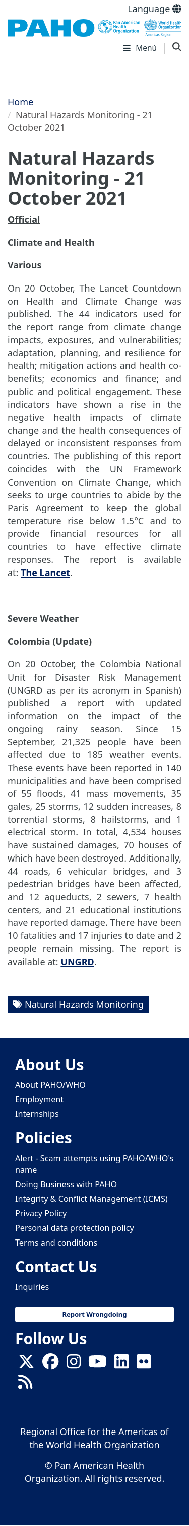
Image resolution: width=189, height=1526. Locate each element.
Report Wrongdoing (94, 1314)
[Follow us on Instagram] (74, 1364)
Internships (37, 1113)
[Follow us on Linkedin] (121, 1364)
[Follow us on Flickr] (144, 1364)
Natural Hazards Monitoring (84, 1004)
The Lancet (45, 572)
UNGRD (77, 962)
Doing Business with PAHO (66, 1184)
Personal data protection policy (74, 1227)
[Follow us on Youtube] (97, 1364)
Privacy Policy (41, 1213)
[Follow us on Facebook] (50, 1364)
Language (154, 9)
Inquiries (32, 1286)
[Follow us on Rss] (25, 1384)
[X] (26, 1364)
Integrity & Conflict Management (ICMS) (91, 1198)
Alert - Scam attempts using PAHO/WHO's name (94, 1164)
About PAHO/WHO (50, 1084)
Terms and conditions (56, 1242)
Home (20, 102)
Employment (39, 1099)
